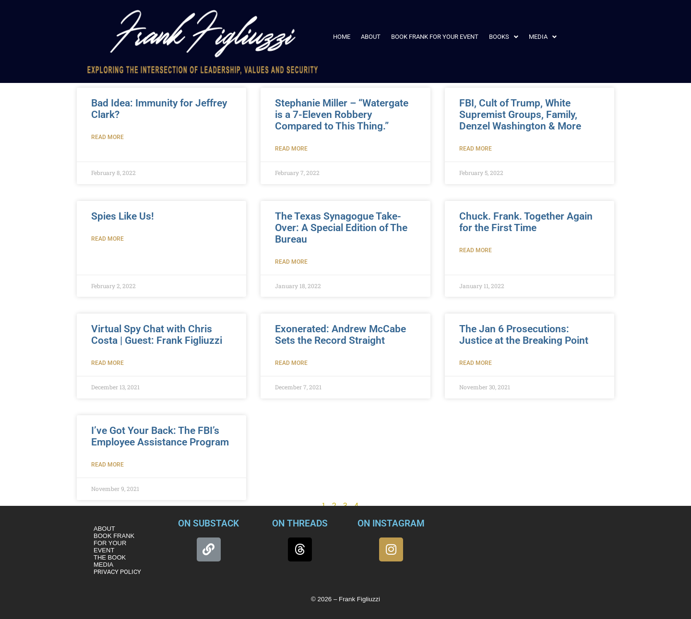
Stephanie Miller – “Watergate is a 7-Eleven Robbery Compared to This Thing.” (341, 114)
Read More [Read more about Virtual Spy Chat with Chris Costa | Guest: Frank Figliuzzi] (107, 363)
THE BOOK (110, 557)
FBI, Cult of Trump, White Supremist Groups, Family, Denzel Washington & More (520, 114)
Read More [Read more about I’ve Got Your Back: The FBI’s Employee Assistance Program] (107, 464)
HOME (341, 36)
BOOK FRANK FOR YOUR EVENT (434, 36)
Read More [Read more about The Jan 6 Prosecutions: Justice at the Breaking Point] (475, 363)
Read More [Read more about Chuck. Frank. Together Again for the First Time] (475, 250)
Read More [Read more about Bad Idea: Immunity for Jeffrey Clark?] (107, 137)
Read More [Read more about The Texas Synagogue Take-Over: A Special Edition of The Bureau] (291, 261)
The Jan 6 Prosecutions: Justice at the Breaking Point (523, 334)
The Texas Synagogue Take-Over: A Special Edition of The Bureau (341, 227)
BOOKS (503, 36)
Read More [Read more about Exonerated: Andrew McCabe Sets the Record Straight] (291, 363)
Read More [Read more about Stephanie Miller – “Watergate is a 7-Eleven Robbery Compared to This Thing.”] (291, 148)
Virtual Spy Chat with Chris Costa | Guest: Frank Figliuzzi (156, 334)
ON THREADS (300, 523)
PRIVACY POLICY (117, 571)
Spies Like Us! (122, 216)
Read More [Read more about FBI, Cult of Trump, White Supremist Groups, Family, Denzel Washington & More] (475, 148)
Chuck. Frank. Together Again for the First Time (526, 222)
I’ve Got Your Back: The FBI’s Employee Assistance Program (160, 436)
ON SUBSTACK (208, 523)
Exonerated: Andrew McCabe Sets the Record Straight (340, 334)
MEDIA (543, 36)
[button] (504, 36)
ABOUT (371, 36)
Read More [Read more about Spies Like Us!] (107, 238)
